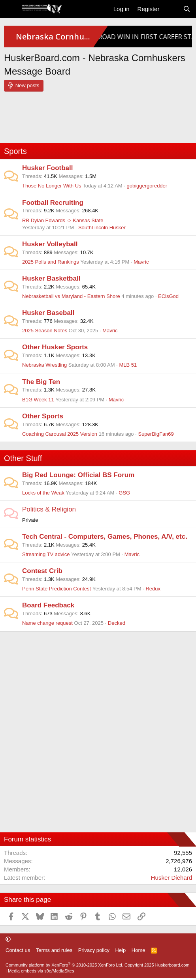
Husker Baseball (48, 313)
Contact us (18, 950)
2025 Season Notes (44, 330)
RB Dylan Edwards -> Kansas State (63, 220)
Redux (152, 589)
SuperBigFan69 (155, 434)
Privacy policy (93, 950)
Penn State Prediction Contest (56, 589)
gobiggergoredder (147, 186)
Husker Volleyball (49, 244)
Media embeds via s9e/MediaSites (41, 971)
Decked (116, 623)
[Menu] (11, 9)
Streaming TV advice (46, 554)
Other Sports (42, 416)
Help (120, 950)
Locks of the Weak (43, 493)
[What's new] (171, 9)
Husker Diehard (171, 877)
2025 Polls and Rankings (50, 262)
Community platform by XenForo (64, 965)
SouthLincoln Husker (102, 227)
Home (138, 950)
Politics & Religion (49, 509)
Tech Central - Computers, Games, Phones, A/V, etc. (104, 536)
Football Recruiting (52, 202)
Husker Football (47, 168)
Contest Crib (42, 571)
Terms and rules (54, 950)
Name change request (47, 623)
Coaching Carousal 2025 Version (59, 434)
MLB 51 (128, 365)
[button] (8, 939)
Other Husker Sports (55, 347)
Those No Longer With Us (51, 186)
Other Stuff (23, 458)
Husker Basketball (51, 278)
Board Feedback (48, 605)
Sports (15, 151)
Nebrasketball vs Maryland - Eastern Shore (71, 296)
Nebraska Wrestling (44, 365)
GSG (124, 493)
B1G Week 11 (38, 400)
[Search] (186, 9)
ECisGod (168, 296)
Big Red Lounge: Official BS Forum (78, 475)
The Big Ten (41, 382)
